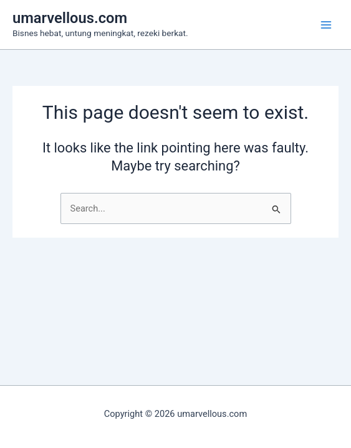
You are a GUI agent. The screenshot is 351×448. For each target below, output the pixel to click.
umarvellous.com (69, 18)
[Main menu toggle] (326, 24)
